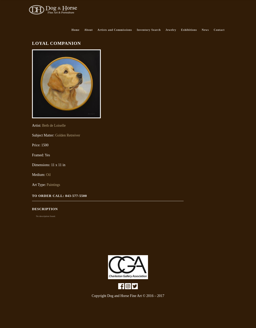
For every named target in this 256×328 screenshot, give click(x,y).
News (205, 29)
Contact (219, 29)
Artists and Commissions (115, 29)
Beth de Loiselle (54, 125)
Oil (48, 175)
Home (75, 29)
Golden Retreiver (67, 135)
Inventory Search (149, 29)
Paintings (53, 185)
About (88, 29)
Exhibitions (189, 29)
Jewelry (171, 29)
